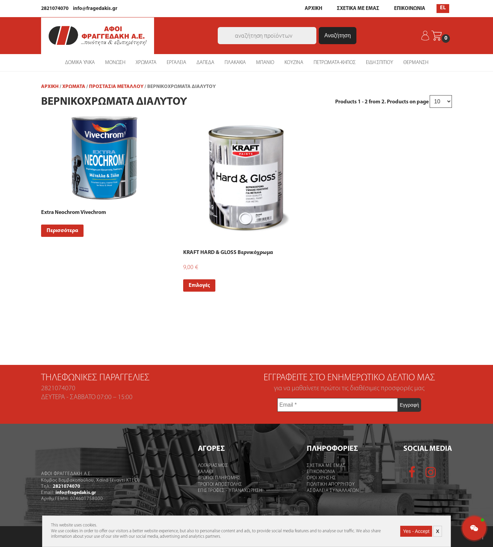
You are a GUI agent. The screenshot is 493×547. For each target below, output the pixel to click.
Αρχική (50, 86)
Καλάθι (206, 471)
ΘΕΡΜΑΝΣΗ (415, 62)
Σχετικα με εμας (326, 465)
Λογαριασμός (213, 465)
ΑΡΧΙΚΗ (313, 8)
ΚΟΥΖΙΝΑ (294, 62)
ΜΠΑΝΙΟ (265, 62)
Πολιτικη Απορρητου (331, 483)
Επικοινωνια (321, 471)
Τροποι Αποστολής (220, 483)
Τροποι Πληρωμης (219, 477)
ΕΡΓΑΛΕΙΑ (176, 62)
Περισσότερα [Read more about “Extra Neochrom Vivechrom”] (62, 230)
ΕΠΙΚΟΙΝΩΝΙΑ (409, 8)
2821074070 (54, 8)
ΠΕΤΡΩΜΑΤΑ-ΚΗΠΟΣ (335, 62)
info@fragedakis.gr (95, 8)
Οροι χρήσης (321, 477)
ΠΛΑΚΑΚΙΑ (235, 62)
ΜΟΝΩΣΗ (115, 62)
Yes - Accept (416, 531)
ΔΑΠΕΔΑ (205, 62)
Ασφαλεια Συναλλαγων (333, 490)
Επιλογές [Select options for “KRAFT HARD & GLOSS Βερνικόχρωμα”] (199, 285)
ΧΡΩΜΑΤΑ (146, 62)
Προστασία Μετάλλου (116, 86)
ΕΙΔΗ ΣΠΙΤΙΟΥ (379, 62)
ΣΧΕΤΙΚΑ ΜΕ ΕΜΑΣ (358, 8)
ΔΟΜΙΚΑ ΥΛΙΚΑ (80, 62)
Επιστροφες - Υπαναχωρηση (230, 490)
